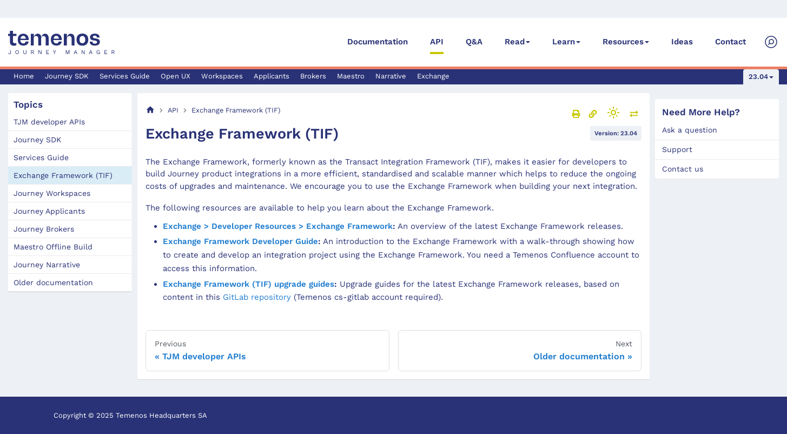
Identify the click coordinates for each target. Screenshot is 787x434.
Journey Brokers (44, 229)
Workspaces (222, 76)
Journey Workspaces (52, 193)
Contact (730, 42)
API (437, 42)
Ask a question (689, 130)
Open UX (175, 76)
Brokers (313, 76)
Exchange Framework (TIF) (63, 175)
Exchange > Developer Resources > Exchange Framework (278, 226)
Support (677, 149)
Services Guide (125, 76)
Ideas (682, 42)
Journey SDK (67, 76)
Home (24, 76)
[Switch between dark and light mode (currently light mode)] (613, 112)
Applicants (271, 76)
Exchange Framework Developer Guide (240, 241)
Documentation (377, 42)
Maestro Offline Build (53, 246)
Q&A (474, 42)
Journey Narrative (47, 264)
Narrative (390, 76)
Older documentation (53, 282)
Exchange (433, 76)
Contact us (682, 169)
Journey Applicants (49, 211)
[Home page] (150, 110)
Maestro (351, 76)
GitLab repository (257, 297)
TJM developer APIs (49, 121)
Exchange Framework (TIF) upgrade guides (248, 284)
